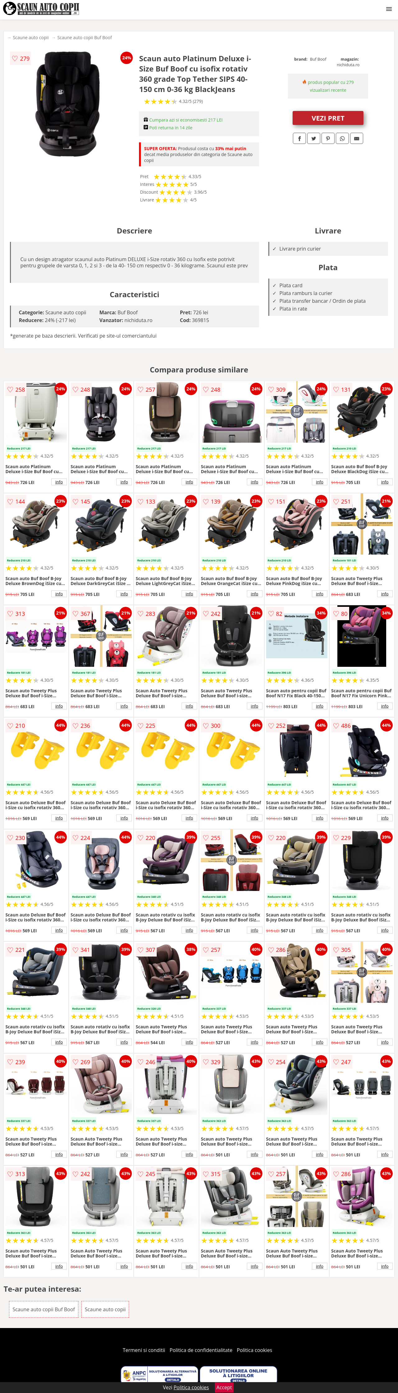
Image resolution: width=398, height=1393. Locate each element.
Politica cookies (254, 1350)
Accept (224, 1387)
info (59, 482)
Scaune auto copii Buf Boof (84, 37)
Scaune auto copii (31, 37)
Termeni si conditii (144, 1350)
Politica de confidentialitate (201, 1350)
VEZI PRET (328, 117)
